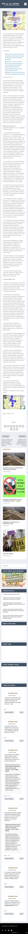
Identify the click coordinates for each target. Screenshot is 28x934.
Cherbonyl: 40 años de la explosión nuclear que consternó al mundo (12, 598)
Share (21, 712)
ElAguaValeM (8, 905)
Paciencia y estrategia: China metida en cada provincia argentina (13, 468)
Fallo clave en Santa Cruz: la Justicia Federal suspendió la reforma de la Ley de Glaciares (14, 604)
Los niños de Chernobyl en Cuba (11, 594)
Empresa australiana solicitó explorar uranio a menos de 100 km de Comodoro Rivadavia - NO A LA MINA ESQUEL (12, 827)
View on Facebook (9, 712)
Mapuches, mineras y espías (14, 61)
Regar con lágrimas (8, 553)
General (17, 22)
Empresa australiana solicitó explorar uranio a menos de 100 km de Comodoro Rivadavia (13, 611)
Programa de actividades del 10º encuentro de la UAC (11, 522)
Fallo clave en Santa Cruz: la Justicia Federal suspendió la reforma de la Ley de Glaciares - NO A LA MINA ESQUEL (12, 768)
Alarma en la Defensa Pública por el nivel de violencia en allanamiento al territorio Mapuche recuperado (14, 65)
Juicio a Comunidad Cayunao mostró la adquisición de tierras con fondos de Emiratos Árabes (13, 617)
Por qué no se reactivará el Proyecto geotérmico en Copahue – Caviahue (12, 500)
